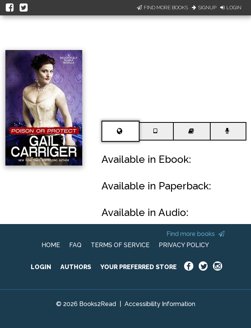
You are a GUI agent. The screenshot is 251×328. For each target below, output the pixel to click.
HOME (51, 245)
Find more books (195, 234)
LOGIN (41, 267)
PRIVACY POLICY (184, 245)
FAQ (75, 245)
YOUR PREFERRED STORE (138, 267)
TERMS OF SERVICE (120, 245)
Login (230, 7)
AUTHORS (75, 267)
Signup (204, 7)
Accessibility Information (160, 304)
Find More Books (162, 7)
